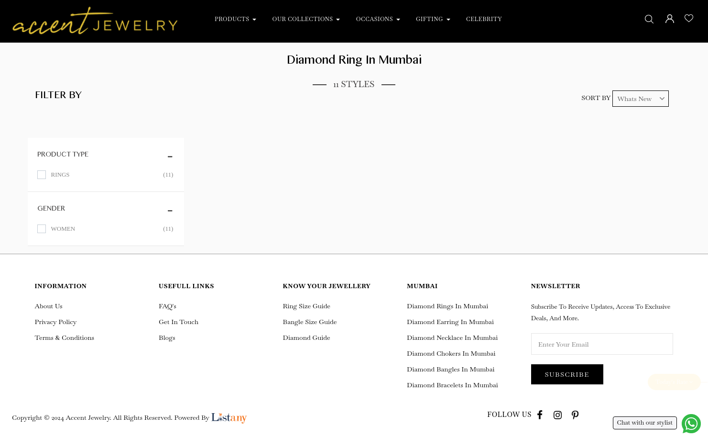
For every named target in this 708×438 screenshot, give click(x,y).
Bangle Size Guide (310, 321)
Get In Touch (178, 321)
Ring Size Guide (306, 306)
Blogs (167, 337)
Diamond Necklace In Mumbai (452, 337)
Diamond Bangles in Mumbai (450, 369)
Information (61, 286)
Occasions (375, 19)
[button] (256, 19)
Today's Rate (674, 382)
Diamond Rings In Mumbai (447, 306)
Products (233, 19)
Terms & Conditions (65, 337)
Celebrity (484, 19)
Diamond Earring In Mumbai (450, 321)
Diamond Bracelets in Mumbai (452, 385)
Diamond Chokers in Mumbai (451, 353)
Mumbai (422, 286)
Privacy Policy (56, 321)
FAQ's (167, 306)
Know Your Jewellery (327, 286)
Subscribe (567, 374)
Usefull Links (186, 286)
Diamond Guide (306, 337)
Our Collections (303, 19)
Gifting (430, 19)
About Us (49, 306)
